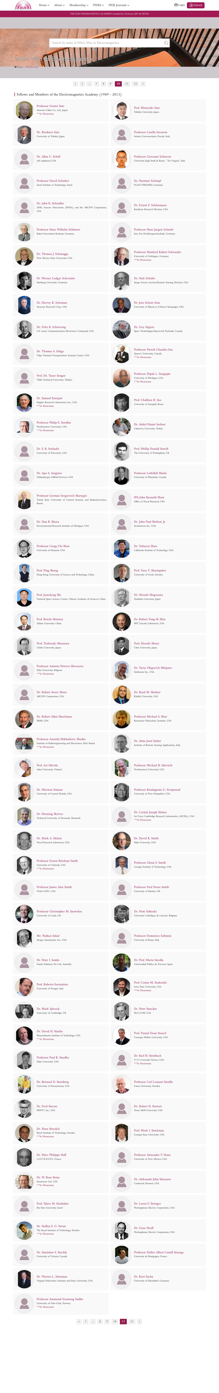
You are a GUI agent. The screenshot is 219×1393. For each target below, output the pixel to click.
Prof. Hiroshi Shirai (147, 644)
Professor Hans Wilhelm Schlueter (59, 230)
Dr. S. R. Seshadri (48, 449)
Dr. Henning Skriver (50, 814)
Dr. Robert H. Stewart (148, 1106)
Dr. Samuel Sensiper (50, 398)
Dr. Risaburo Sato (48, 132)
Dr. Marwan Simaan (50, 790)
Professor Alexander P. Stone (153, 1155)
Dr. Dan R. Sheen (48, 522)
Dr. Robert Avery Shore (52, 692)
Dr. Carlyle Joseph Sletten (151, 812)
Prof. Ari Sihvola (47, 765)
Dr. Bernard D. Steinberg (53, 1082)
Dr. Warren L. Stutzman (52, 1277)
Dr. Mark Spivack (48, 1009)
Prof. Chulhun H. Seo (148, 400)
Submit (195, 5)
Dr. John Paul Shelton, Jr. (150, 522)
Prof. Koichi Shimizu (50, 619)
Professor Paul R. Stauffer (53, 1058)
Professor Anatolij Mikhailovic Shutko (62, 739)
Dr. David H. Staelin (50, 1031)
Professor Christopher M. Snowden (60, 911)
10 (118, 83)
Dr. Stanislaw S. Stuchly (52, 1252)
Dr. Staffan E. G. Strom (52, 1226)
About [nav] (58, 5)
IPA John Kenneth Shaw (149, 498)
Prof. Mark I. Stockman (149, 1131)
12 (135, 83)
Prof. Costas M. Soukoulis (151, 983)
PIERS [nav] (97, 5)
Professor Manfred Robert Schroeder (158, 252)
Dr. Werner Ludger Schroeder (56, 278)
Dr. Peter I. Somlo (48, 960)
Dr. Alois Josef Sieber (148, 741)
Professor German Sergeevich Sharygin (62, 496)
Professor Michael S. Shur (151, 717)
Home (20, 67)
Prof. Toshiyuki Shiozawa (53, 644)
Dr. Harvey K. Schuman (52, 303)
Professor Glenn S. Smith (150, 863)
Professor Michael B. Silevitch (153, 765)
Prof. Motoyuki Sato (147, 108)
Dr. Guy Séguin (144, 327)
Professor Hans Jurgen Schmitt (154, 230)
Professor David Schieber (53, 181)
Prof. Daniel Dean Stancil (150, 1033)
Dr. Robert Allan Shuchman (55, 717)
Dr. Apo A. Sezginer (50, 473)
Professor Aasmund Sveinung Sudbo (60, 1299)
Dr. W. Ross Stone (48, 1178)
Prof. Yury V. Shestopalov (150, 571)
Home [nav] (43, 5)
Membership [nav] (78, 5)
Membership (32, 67)
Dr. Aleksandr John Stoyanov (153, 1179)
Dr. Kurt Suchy (144, 1277)
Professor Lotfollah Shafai (151, 473)
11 (126, 83)
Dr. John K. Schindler (51, 204)
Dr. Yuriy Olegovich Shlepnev (153, 668)
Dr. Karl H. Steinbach (148, 1056)
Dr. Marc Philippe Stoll (52, 1155)
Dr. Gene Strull (144, 1228)
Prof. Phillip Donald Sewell (151, 449)
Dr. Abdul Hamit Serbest (150, 424)
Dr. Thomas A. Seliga (50, 351)
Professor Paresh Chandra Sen (154, 350)
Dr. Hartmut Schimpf (148, 181)
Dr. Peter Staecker (146, 1009)
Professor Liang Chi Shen (53, 546)
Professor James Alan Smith (55, 887)
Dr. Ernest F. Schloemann (150, 205)
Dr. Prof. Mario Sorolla (149, 960)
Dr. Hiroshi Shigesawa (148, 595)
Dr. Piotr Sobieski (146, 911)
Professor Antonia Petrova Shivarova (61, 666)
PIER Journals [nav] (118, 5)
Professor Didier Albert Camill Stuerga (159, 1252)
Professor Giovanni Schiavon (153, 157)
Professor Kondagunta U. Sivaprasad (158, 790)
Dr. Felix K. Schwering (51, 327)
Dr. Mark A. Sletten (49, 839)
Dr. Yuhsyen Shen (145, 546)
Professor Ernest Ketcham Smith (58, 861)
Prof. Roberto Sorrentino (53, 985)
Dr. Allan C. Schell (48, 157)
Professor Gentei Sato (51, 106)
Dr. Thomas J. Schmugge (53, 254)
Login (178, 5)
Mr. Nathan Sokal (48, 936)
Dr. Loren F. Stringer (147, 1204)
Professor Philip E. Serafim (54, 423)
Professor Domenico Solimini (153, 936)
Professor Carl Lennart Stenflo (154, 1082)
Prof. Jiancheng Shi (49, 595)
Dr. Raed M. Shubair (147, 692)
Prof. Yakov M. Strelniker (53, 1204)
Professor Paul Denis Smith (152, 887)
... (89, 83)
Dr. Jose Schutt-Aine (147, 303)
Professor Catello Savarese (151, 132)
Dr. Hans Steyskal (48, 1129)
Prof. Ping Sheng (48, 571)
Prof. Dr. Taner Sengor (51, 376)
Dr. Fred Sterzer (47, 1106)
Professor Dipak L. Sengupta (152, 374)
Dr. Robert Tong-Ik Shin (150, 619)
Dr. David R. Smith (146, 839)
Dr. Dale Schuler (144, 278)
